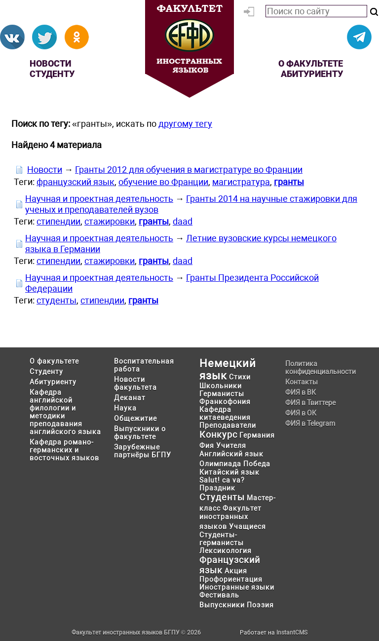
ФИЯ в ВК (300, 392)
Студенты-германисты (221, 539)
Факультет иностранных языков (230, 517)
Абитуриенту (312, 74)
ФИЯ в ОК (300, 413)
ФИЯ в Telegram (310, 423)
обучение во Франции (163, 182)
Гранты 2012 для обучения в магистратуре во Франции (189, 169)
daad (182, 221)
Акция (236, 571)
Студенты (222, 497)
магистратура (241, 182)
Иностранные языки (236, 587)
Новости (50, 63)
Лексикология (225, 551)
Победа (256, 464)
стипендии (58, 221)
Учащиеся (247, 526)
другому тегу (185, 123)
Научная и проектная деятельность (99, 198)
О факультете (310, 63)
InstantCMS (291, 632)
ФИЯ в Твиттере (310, 403)
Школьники (220, 386)
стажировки (109, 221)
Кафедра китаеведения (225, 413)
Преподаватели (227, 425)
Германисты (221, 394)
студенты (56, 300)
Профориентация (231, 579)
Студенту (52, 74)
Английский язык (231, 454)
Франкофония (225, 402)
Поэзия (260, 605)
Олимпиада (220, 464)
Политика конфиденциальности (317, 368)
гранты (289, 182)
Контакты (301, 382)
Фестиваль (219, 595)
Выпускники (222, 605)
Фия (206, 446)
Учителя (231, 446)
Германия (257, 435)
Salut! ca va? (222, 480)
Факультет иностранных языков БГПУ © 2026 (136, 632)
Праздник (217, 488)
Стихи (240, 377)
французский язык (75, 182)
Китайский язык (229, 472)
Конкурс (218, 434)
